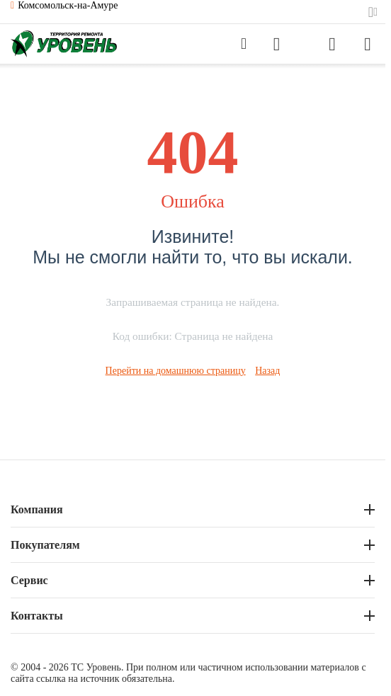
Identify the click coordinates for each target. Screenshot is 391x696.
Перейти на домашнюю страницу (176, 370)
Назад (267, 370)
